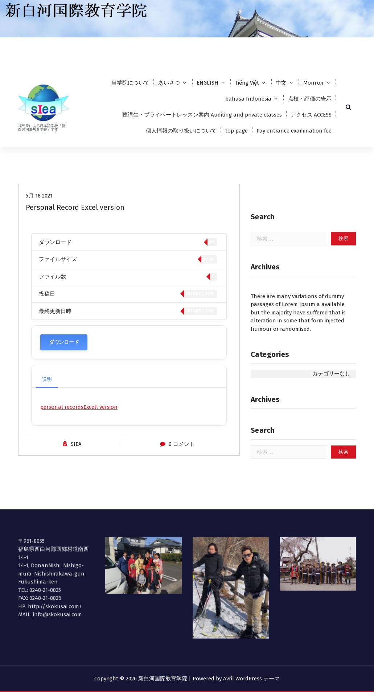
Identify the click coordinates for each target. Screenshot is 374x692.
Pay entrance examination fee (294, 130)
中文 (281, 83)
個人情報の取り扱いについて (181, 130)
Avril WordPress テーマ (251, 678)
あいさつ (169, 83)
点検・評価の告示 (310, 98)
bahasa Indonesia (248, 98)
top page (236, 130)
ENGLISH (207, 83)
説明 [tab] (47, 384)
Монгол (313, 83)
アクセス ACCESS (311, 114)
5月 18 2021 (39, 200)
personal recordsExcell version (79, 411)
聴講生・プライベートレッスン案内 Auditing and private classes (202, 114)
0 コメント (182, 448)
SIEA (76, 448)
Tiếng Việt (247, 83)
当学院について (130, 83)
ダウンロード (64, 347)
